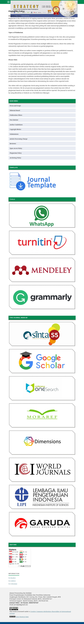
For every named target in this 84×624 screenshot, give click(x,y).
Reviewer (13, 143)
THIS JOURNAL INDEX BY (18, 318)
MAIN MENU (13, 101)
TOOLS (12, 199)
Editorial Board (15, 110)
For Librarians (12, 584)
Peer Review (14, 120)
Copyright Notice (15, 129)
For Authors (12, 581)
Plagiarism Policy (16, 153)
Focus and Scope (15, 106)
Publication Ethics (16, 115)
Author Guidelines (16, 125)
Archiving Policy (15, 158)
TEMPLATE (13, 167)
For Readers (12, 578)
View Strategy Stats (22, 617)
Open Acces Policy (16, 148)
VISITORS (12, 545)
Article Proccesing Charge (18, 139)
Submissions (14, 134)
